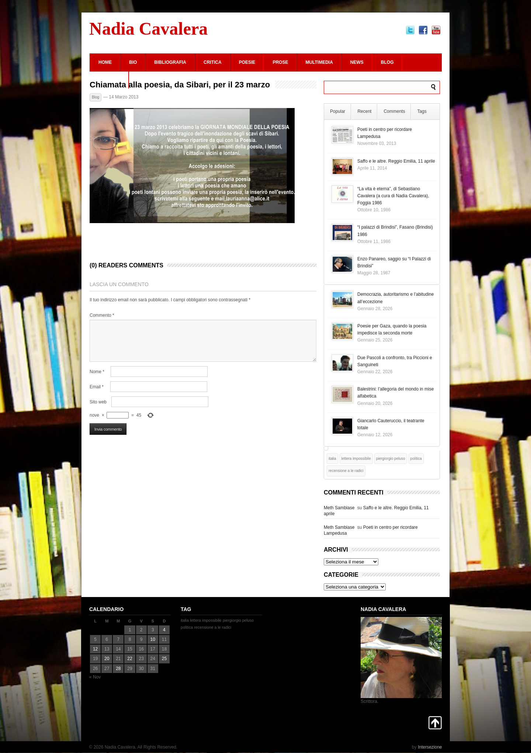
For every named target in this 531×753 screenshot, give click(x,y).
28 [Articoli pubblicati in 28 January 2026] (118, 668)
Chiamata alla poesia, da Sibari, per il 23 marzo (180, 85)
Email (97, 386)
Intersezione (430, 747)
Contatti (109, 79)
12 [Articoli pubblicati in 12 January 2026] (95, 649)
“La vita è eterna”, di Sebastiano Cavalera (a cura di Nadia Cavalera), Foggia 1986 (393, 195)
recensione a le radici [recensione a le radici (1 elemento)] (346, 471)
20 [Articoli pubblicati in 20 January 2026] (106, 658)
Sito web (98, 402)
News (357, 62)
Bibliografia (170, 62)
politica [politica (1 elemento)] (416, 459)
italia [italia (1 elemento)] (332, 459)
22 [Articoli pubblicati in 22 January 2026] (129, 658)
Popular (337, 111)
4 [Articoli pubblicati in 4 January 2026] (164, 629)
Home (105, 62)
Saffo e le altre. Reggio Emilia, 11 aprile (396, 161)
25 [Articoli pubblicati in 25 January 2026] (164, 658)
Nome (97, 371)
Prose (280, 62)
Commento (102, 315)
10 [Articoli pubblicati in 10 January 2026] (152, 639)
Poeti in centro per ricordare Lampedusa (371, 530)
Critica (213, 62)
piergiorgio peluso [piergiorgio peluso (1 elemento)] (390, 459)
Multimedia (319, 62)
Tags (421, 111)
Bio (133, 62)
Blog (387, 62)
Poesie (247, 62)
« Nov (95, 677)
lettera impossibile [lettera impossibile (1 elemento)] (356, 459)
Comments (394, 111)
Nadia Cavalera (148, 28)
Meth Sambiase (339, 507)
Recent (364, 111)
